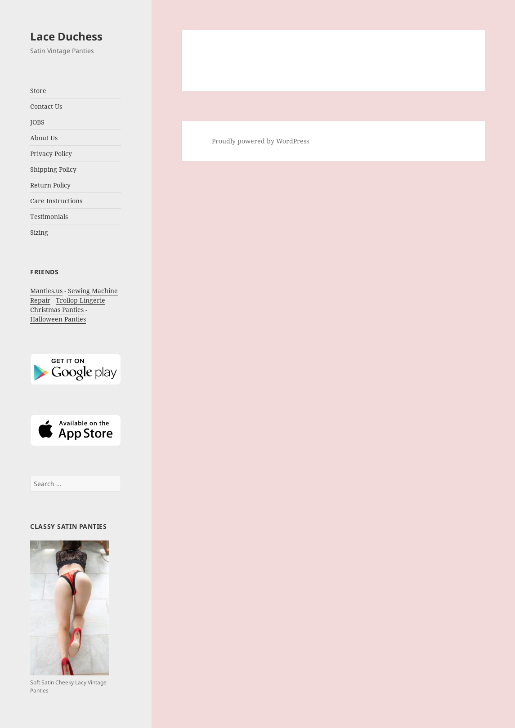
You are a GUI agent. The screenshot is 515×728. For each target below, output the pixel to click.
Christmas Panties (57, 309)
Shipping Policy (53, 169)
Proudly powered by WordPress (260, 141)
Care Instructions (56, 201)
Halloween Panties (58, 319)
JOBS (37, 122)
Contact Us (46, 106)
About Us (44, 138)
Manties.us (46, 290)
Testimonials (49, 216)
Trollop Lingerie (80, 300)
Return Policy (50, 185)
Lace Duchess (66, 36)
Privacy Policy (51, 153)
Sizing (39, 232)
